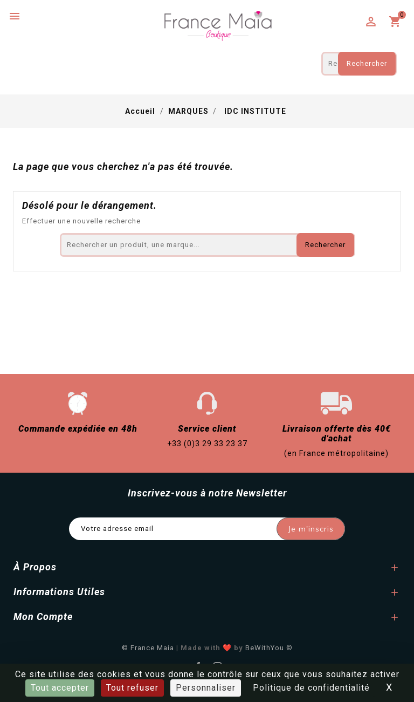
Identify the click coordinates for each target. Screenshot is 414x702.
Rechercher (367, 63)
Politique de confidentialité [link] (311, 688)
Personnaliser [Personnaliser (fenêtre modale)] (206, 688)
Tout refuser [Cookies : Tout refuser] (132, 688)
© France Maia (148, 648)
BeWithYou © (269, 648)
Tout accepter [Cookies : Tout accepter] (60, 688)
